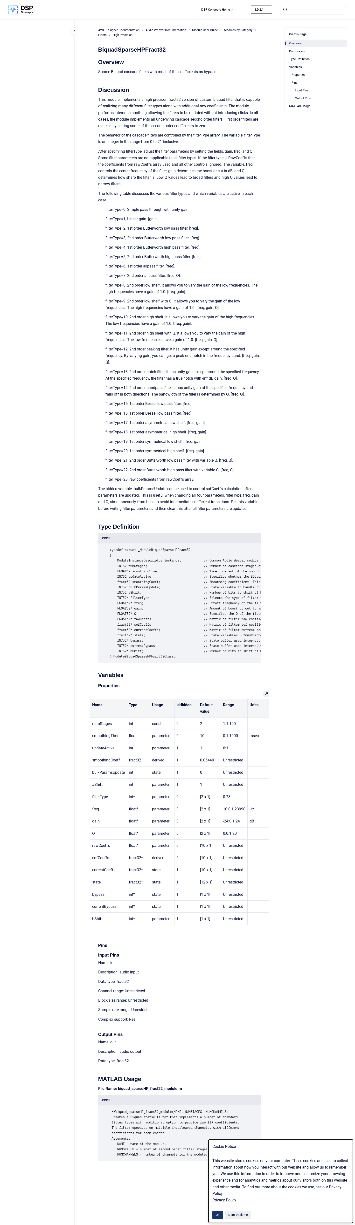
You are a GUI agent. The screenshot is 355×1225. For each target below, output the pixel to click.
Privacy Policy (224, 1200)
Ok (218, 1215)
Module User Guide (205, 30)
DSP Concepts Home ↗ (217, 9)
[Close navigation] (74, 31)
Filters (102, 35)
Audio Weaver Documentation (166, 30)
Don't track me (238, 1215)
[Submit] (285, 10)
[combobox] (313, 9)
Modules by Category (238, 30)
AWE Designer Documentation (118, 30)
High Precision (122, 35)
